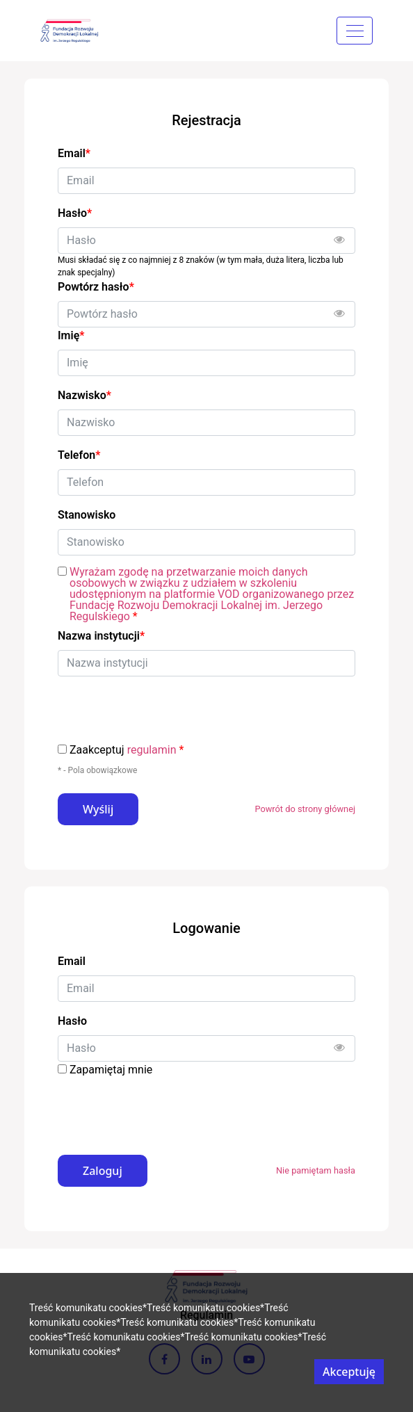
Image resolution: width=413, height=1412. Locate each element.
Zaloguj (102, 1170)
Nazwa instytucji (101, 635)
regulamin (152, 749)
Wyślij (98, 809)
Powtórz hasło (96, 286)
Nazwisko (84, 395)
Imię (71, 335)
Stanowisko (86, 514)
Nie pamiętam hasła (315, 1170)
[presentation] (163, 1111)
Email (72, 961)
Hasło (72, 1021)
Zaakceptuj (127, 750)
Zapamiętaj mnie (111, 1069)
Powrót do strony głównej (304, 809)
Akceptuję (349, 1371)
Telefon (79, 455)
